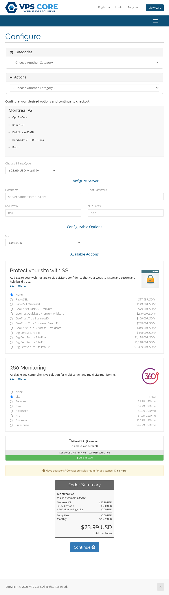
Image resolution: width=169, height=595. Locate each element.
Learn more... (18, 285)
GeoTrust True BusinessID (83, 318)
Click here (120, 470)
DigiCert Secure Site (83, 333)
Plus (83, 406)
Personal (83, 401)
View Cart (155, 7)
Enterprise (83, 425)
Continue (85, 547)
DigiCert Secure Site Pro (83, 337)
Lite (83, 397)
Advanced (83, 411)
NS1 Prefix (11, 206)
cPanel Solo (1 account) (83, 441)
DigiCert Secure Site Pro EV (83, 347)
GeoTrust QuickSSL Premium (83, 309)
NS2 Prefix (94, 206)
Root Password (97, 190)
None (83, 295)
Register (133, 7)
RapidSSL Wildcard (83, 304)
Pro (83, 416)
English (104, 7)
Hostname (11, 190)
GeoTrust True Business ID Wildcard (83, 328)
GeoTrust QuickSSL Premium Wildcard (83, 313)
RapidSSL (83, 299)
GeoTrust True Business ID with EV (83, 323)
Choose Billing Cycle (18, 163)
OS (7, 236)
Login (119, 7)
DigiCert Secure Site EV (83, 342)
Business (83, 420)
